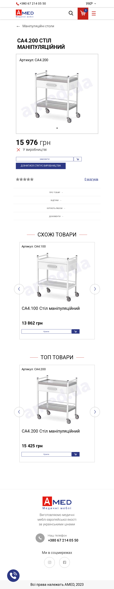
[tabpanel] (57, 95)
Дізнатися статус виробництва (44, 171)
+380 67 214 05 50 (33, 3)
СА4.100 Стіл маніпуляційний (51, 318)
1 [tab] (57, 128)
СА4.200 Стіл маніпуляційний (51, 446)
